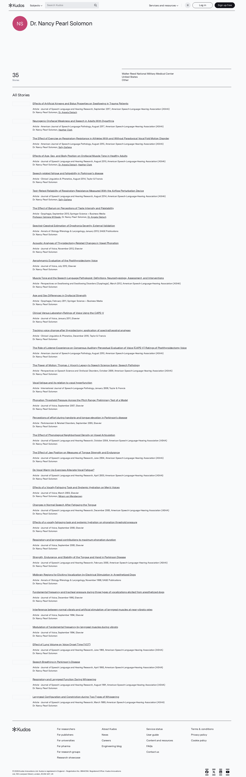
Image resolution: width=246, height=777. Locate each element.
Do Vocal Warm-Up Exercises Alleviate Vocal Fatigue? (63, 468)
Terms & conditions (202, 727)
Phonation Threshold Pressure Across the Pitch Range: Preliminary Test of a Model (80, 398)
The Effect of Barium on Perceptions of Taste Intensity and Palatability (73, 206)
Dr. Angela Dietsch (67, 110)
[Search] (99, 4)
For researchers (66, 727)
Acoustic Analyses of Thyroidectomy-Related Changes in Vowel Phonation (76, 241)
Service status (154, 727)
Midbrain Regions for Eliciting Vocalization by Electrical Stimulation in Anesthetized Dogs (84, 572)
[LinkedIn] (220, 770)
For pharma (63, 744)
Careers (106, 738)
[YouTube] (228, 770)
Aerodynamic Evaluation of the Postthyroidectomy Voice (65, 258)
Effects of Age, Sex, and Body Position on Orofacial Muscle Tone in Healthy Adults (80, 153)
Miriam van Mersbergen (70, 494)
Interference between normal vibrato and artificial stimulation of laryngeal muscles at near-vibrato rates (92, 607)
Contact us (152, 749)
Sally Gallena (65, 145)
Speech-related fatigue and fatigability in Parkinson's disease (68, 171)
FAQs (149, 744)
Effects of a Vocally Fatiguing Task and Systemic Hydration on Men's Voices (76, 485)
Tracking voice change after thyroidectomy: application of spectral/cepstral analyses (82, 328)
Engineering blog (112, 744)
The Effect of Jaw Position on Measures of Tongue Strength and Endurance (76, 450)
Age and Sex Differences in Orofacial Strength (59, 293)
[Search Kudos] (72, 4)
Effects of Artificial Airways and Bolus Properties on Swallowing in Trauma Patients (80, 101)
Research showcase (68, 755)
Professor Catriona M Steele (47, 215)
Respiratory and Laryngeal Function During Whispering (64, 677)
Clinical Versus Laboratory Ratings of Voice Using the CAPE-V (68, 311)
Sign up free (221, 4)
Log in (199, 4)
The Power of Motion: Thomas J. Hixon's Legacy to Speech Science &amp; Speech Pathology (86, 363)
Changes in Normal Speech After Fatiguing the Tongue (64, 502)
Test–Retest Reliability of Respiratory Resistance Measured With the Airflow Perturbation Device (88, 188)
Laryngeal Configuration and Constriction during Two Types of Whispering (76, 694)
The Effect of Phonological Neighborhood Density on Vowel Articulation (74, 433)
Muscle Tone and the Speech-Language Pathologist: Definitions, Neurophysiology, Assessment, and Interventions (98, 276)
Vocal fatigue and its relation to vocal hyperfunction (62, 380)
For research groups (68, 749)
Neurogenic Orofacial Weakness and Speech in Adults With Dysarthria (73, 119)
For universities (66, 738)
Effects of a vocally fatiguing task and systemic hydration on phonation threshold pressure (85, 520)
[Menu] (184, 4)
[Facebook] (206, 770)
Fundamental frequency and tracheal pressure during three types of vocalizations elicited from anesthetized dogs (98, 590)
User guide (152, 732)
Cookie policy (198, 738)
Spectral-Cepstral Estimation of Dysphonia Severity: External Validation (74, 223)
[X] (213, 770)
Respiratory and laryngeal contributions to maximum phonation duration (74, 537)
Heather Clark (65, 128)
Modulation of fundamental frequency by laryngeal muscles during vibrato (75, 625)
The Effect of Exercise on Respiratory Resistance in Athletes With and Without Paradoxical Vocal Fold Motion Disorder (101, 136)
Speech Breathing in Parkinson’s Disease (56, 660)
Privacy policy (199, 732)
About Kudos (109, 727)
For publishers (65, 732)
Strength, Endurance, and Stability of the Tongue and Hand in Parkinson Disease (79, 555)
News (105, 732)
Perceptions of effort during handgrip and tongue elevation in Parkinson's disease (80, 415)
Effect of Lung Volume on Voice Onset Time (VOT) (62, 642)
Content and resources (159, 738)
